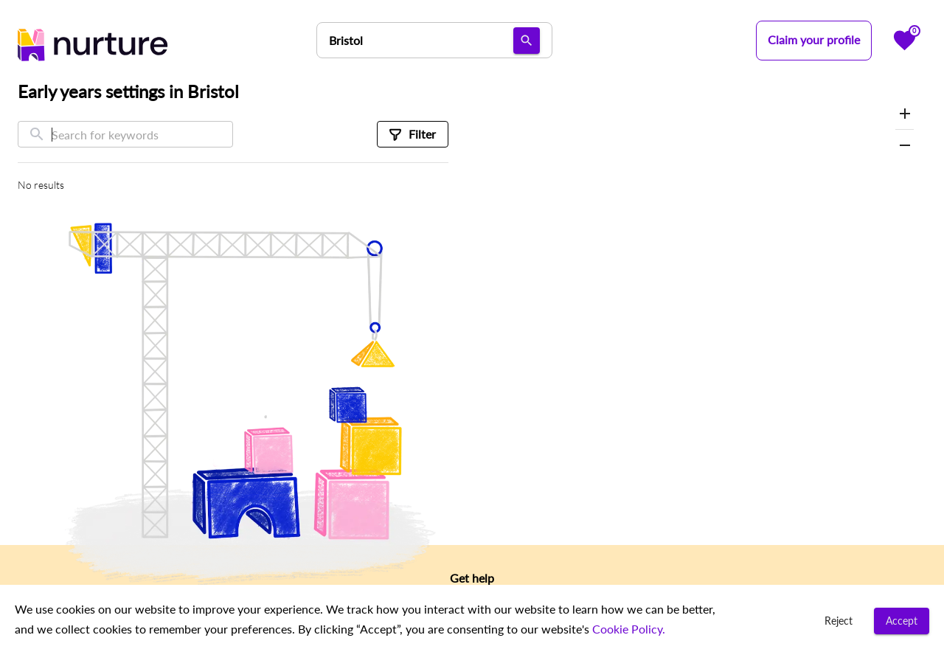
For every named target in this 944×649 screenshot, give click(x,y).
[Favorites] (904, 40)
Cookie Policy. (627, 629)
